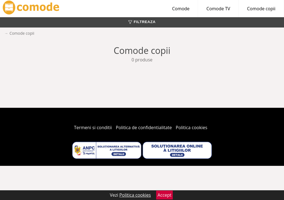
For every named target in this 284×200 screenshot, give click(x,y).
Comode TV (218, 9)
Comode (180, 9)
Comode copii (261, 9)
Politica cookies (191, 127)
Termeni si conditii (93, 127)
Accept (164, 195)
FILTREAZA (142, 22)
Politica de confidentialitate (144, 127)
